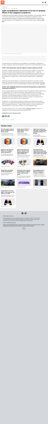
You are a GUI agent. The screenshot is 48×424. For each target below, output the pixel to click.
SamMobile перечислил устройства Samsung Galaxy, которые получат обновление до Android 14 (24, 87)
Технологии (4, 6)
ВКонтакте (15, 113)
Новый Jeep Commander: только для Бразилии (7, 171)
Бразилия (12, 119)
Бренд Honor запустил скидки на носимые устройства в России (26, 68)
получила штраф (30, 108)
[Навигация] (45, 2)
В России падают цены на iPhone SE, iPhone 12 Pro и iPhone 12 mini (7, 130)
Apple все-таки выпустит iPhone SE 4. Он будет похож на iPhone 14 (7, 151)
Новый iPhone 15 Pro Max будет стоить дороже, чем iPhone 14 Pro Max (8, 192)
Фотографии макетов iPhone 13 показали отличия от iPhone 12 (38, 172)
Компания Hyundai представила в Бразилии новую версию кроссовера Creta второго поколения (40, 152)
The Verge (42, 83)
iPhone (8, 119)
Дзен (19, 113)
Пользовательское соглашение (27, 225)
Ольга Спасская (14, 8)
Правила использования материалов (10, 224)
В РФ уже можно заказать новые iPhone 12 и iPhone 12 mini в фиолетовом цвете (24, 172)
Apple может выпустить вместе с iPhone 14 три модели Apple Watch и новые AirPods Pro (23, 152)
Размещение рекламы (11, 222)
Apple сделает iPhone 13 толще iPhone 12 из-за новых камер (23, 130)
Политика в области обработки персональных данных (29, 224)
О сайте (4, 222)
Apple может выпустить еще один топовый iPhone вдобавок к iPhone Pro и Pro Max (40, 131)
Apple (4, 119)
